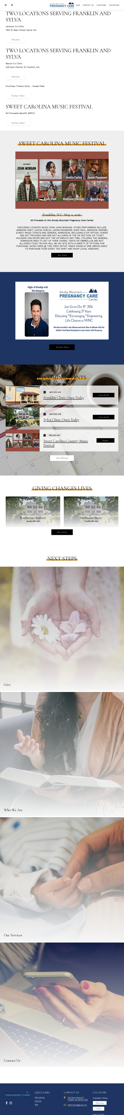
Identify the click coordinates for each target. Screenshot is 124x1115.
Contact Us (88, 5)
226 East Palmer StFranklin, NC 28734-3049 (78, 1099)
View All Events (62, 458)
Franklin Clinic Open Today (63, 397)
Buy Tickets (62, 255)
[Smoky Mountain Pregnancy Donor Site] (62, 5)
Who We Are (40, 1097)
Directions (15, 39)
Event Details (104, 395)
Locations (101, 5)
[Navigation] (6, 5)
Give (78, 5)
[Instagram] (10, 1103)
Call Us (98, 1108)
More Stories (62, 532)
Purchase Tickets (18, 96)
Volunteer (114, 5)
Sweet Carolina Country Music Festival (65, 443)
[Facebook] (7, 1103)
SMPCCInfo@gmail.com (77, 1105)
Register (105, 440)
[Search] (12, 5)
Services (38, 1101)
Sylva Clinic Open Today (61, 419)
